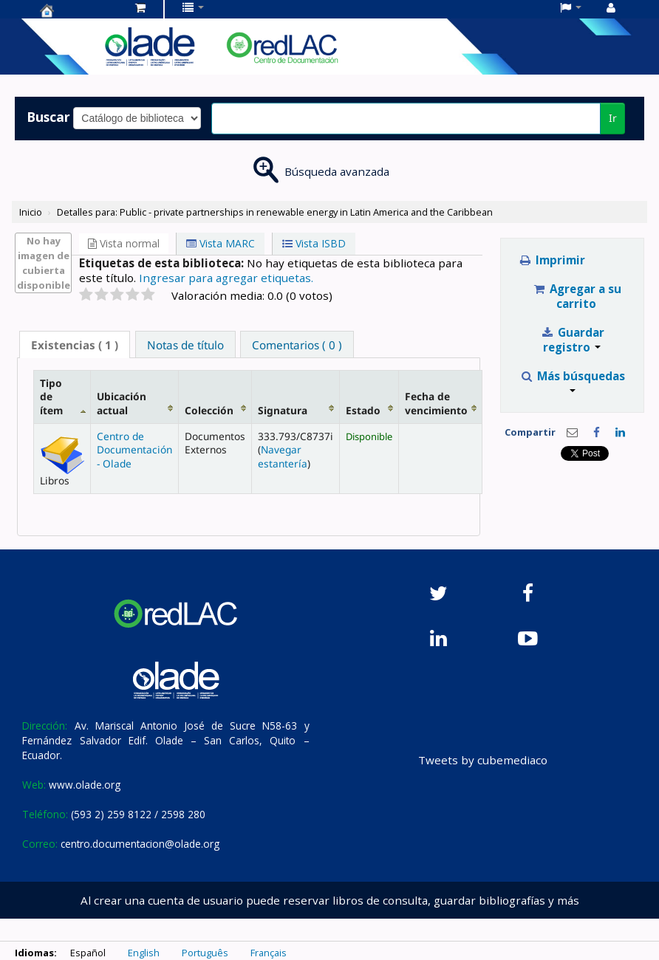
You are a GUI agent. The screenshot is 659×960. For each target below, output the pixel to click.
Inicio (30, 212)
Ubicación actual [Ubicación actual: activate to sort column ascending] (121, 402)
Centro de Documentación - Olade (134, 449)
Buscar (48, 116)
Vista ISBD (314, 243)
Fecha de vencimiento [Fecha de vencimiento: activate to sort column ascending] (436, 402)
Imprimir (551, 260)
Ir (613, 118)
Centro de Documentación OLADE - (77, 10)
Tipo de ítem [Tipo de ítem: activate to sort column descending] (51, 396)
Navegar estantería (282, 456)
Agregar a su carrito (576, 296)
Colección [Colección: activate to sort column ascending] (209, 410)
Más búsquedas (572, 380)
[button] (140, 7)
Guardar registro (572, 339)
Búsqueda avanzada (336, 171)
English (144, 952)
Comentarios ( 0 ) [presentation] (297, 344)
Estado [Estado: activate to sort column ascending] (363, 410)
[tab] (74, 344)
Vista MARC (220, 243)
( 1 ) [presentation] (74, 344)
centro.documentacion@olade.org (140, 844)
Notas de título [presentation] (185, 344)
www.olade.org (84, 785)
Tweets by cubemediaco (482, 759)
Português (205, 952)
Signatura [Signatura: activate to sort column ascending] (282, 410)
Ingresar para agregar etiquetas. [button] (226, 277)
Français (268, 952)
